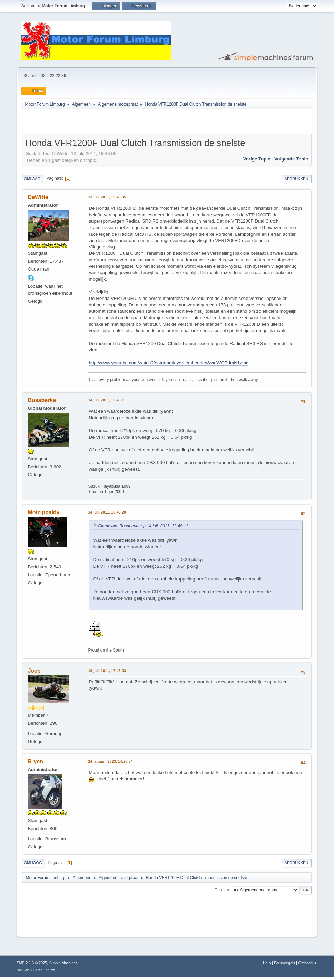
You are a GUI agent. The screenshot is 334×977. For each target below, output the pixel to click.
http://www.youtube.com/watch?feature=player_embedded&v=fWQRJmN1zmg (168, 362)
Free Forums (45, 970)
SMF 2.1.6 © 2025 (32, 963)
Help (267, 963)
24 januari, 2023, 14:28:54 (110, 761)
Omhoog (33, 863)
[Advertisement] (102, 123)
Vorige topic (257, 159)
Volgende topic (291, 159)
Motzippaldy (43, 512)
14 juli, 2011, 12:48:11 (107, 400)
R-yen (35, 761)
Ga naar (221, 890)
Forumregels (284, 963)
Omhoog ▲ (307, 963)
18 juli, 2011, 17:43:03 (107, 670)
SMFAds (23, 970)
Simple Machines (63, 963)
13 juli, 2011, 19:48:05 (107, 197)
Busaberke (42, 400)
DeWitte (38, 197)
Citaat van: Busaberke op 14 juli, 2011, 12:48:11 (143, 526)
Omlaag (32, 179)
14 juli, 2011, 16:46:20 (107, 512)
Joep (34, 671)
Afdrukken (296, 179)
